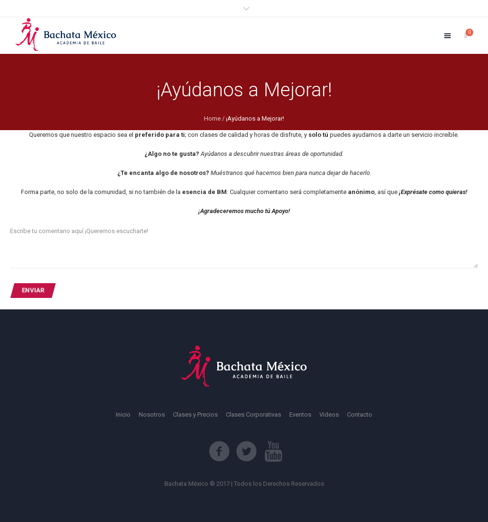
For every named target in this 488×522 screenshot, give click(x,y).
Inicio (123, 414)
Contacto (359, 414)
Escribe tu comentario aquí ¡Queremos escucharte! (79, 231)
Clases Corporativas (253, 414)
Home (212, 118)
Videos (329, 414)
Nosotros (152, 414)
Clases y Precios (195, 414)
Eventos (300, 414)
